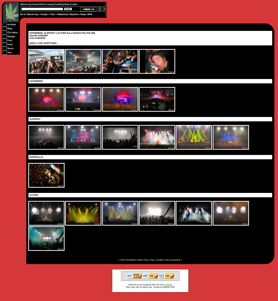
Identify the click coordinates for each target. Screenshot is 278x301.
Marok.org (32, 14)
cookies (168, 285)
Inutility (59, 4)
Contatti (159, 260)
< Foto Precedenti (127, 260)
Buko (67, 4)
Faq (152, 260)
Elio (42, 4)
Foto (52, 14)
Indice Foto (142, 260)
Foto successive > (173, 260)
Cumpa (44, 14)
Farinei (35, 4)
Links (74, 4)
